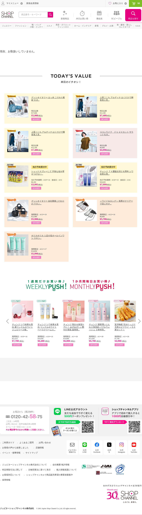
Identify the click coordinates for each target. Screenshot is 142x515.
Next (138, 321)
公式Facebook (96, 451)
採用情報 (6, 480)
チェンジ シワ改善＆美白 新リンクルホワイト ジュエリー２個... (22, 327)
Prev (8, 321)
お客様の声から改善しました (15, 448)
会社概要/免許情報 (61, 465)
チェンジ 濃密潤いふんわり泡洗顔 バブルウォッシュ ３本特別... (99, 327)
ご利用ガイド (8, 443)
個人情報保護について (66, 470)
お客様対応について (11, 475)
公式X (109, 451)
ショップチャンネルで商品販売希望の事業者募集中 (49, 475)
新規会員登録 (32, 3)
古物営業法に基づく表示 (39, 470)
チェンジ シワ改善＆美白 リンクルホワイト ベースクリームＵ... (48, 327)
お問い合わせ (45, 443)
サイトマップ (32, 453)
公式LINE (85, 451)
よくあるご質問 (26, 443)
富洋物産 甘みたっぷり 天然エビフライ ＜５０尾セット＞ (125, 327)
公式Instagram (121, 451)
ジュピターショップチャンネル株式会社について (24, 465)
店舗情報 (40, 448)
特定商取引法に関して (12, 470)
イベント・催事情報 (11, 453)
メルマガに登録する (72, 451)
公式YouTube (134, 451)
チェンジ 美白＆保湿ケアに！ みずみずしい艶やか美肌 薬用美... (73, 327)
